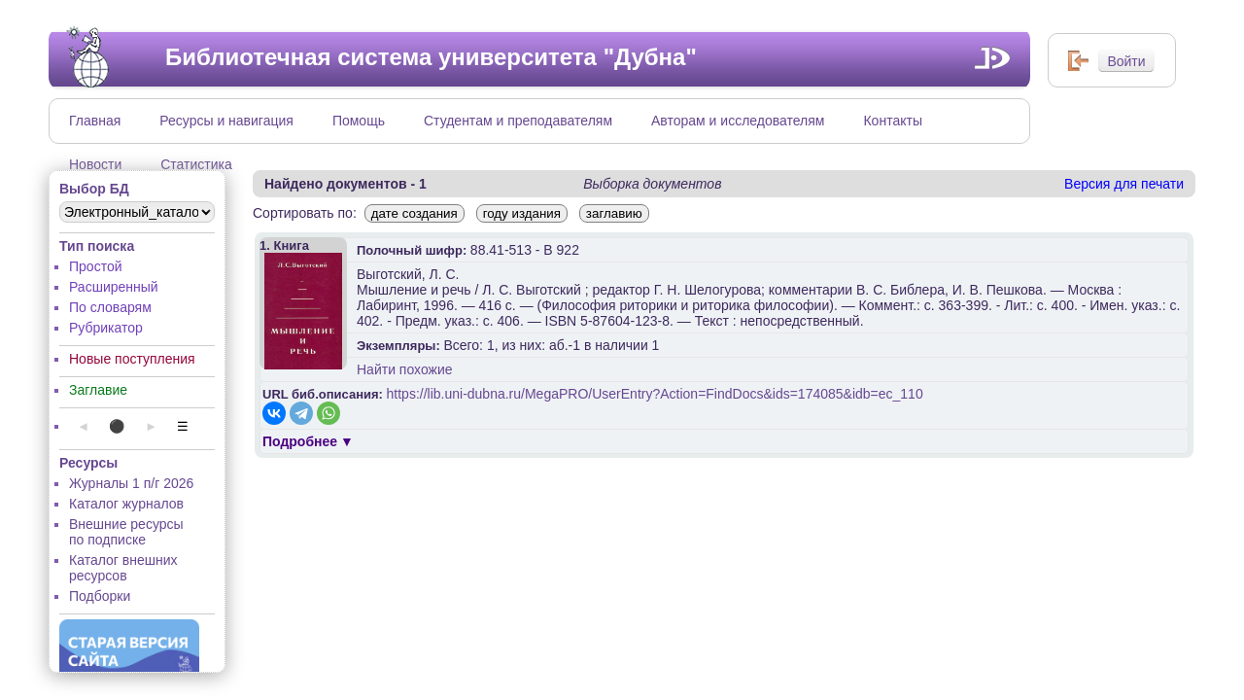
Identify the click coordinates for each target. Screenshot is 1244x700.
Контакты (892, 120)
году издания (522, 213)
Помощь (358, 120)
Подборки (99, 596)
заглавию (614, 213)
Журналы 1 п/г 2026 (131, 483)
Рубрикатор (106, 327)
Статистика (196, 164)
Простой (95, 266)
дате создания (414, 213)
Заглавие (98, 390)
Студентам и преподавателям (518, 120)
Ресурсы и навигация (226, 120)
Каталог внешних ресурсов (123, 567)
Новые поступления (132, 359)
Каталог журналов (126, 503)
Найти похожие (405, 369)
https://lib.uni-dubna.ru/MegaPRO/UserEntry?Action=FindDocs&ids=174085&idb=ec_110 (655, 394)
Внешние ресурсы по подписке (126, 531)
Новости (95, 164)
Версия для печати (1124, 184)
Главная (95, 120)
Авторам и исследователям (737, 120)
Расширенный (113, 287)
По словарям (110, 307)
